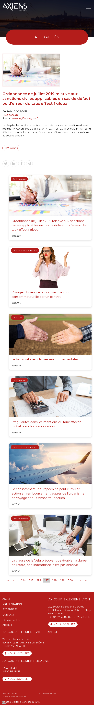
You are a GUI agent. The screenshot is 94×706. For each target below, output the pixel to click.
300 (70, 581)
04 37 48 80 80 (62, 617)
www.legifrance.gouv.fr (25, 118)
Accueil (7, 599)
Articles (8, 625)
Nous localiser (64, 625)
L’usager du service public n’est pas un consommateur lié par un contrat (40, 295)
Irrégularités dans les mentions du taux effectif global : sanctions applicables (46, 424)
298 (54, 581)
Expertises (10, 609)
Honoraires (7, 690)
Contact (8, 615)
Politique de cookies (47, 694)
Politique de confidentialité (14, 697)
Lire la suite (11, 147)
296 (39, 581)
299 (62, 581)
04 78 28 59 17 (82, 617)
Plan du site (44, 690)
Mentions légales (9, 694)
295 (31, 581)
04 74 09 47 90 (16, 646)
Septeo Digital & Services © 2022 (21, 702)
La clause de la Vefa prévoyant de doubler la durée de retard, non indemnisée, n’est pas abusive (49, 563)
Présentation (12, 604)
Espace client (12, 620)
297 (46, 581)
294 (23, 581)
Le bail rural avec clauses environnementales (45, 360)
